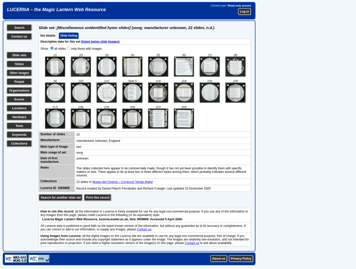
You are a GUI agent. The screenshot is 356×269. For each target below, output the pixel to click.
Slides (19, 64)
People (19, 82)
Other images (19, 73)
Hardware (19, 117)
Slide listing (68, 35)
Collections (19, 143)
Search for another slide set (61, 197)
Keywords (19, 135)
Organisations (19, 90)
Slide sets (19, 55)
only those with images (86, 48)
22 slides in (84, 182)
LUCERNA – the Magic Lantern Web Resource (56, 9)
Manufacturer (50, 140)
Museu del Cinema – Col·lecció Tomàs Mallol (122, 182)
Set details (47, 35)
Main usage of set (53, 152)
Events (19, 99)
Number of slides (52, 134)
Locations (19, 108)
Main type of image (54, 146)
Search (19, 28)
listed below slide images (100, 41)
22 (78, 134)
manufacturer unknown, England (98, 141)
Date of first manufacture (49, 160)
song (79, 152)
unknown (82, 158)
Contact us (19, 36)
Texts (19, 126)
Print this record (97, 197)
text (78, 147)
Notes (44, 167)
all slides (60, 48)
